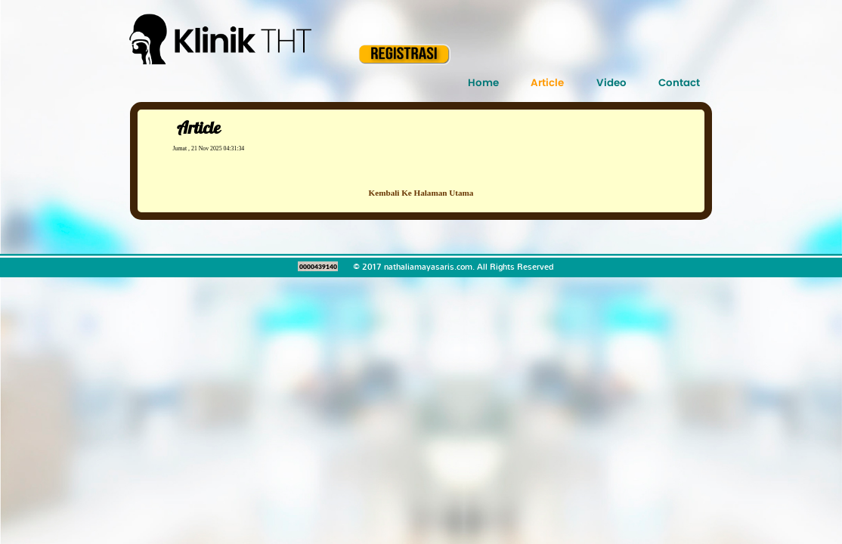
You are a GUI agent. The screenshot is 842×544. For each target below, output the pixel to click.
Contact (679, 83)
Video (611, 83)
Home (483, 83)
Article (547, 83)
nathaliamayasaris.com (428, 266)
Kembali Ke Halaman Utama (421, 192)
